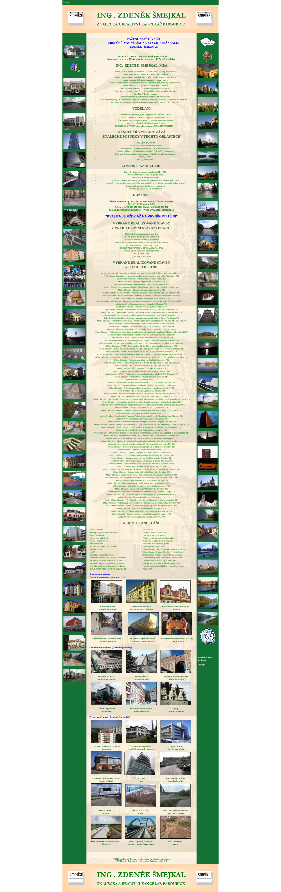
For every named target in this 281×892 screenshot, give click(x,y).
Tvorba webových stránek (138, 861)
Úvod (66, 2)
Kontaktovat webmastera (160, 859)
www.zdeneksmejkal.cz (162, 210)
